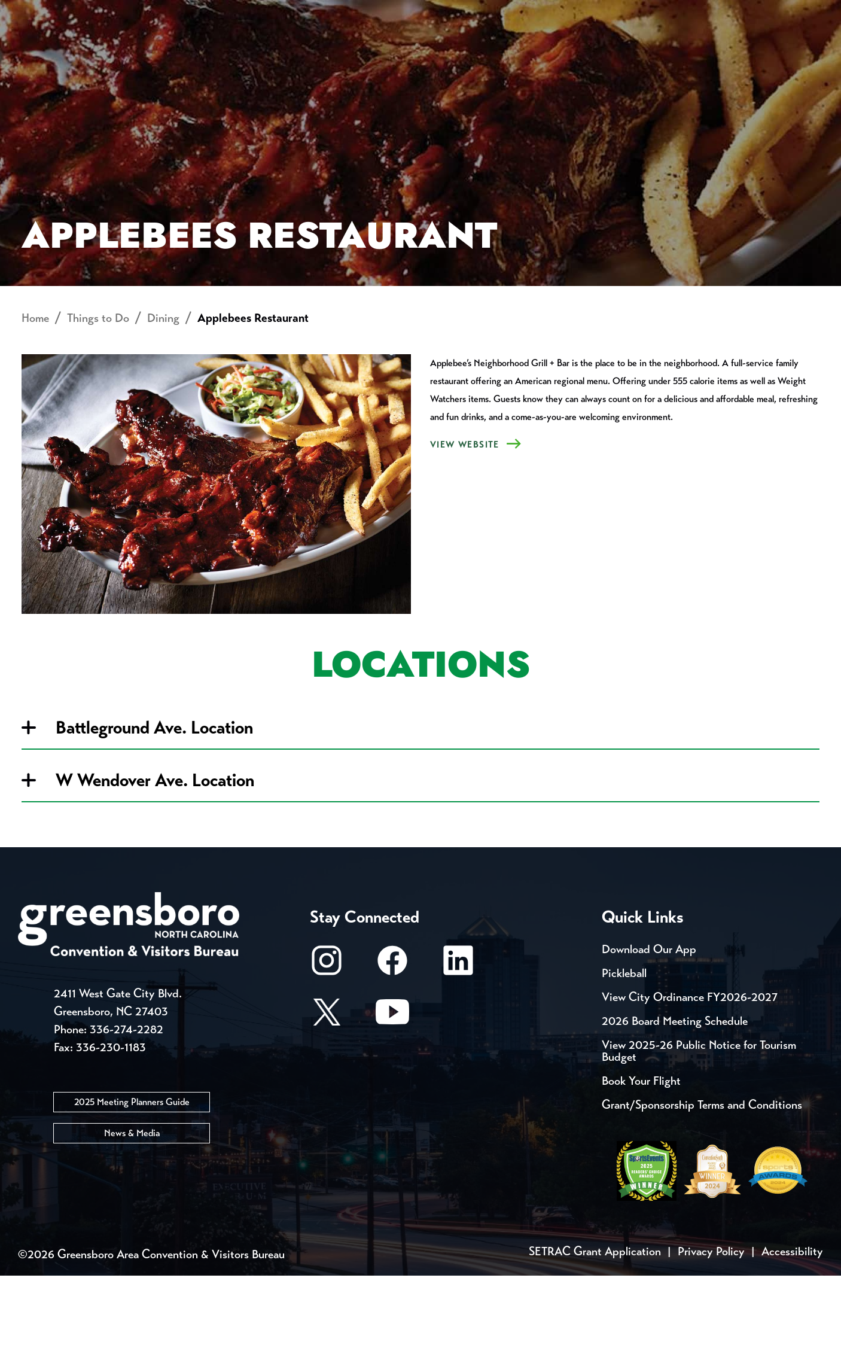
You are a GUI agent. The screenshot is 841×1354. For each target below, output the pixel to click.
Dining (163, 396)
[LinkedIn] (458, 1044)
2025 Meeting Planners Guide (132, 1179)
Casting (470, 12)
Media (400, 12)
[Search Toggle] (807, 51)
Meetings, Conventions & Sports (660, 51)
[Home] (325, 51)
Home (35, 396)
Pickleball (624, 1051)
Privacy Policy (711, 1329)
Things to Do (466, 51)
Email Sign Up (316, 12)
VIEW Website (464, 523)
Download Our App (649, 1027)
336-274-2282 (126, 1107)
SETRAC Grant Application (595, 1329)
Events (40, 12)
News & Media (132, 1210)
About (40, 51)
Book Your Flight (641, 1159)
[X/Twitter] (326, 1095)
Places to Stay (159, 51)
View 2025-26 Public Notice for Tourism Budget (699, 1129)
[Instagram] (326, 1044)
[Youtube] (392, 1095)
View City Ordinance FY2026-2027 (690, 1075)
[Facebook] (392, 1044)
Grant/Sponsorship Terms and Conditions (702, 1183)
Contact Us (214, 12)
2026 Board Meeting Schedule (675, 1099)
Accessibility (792, 1329)
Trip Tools (120, 12)
